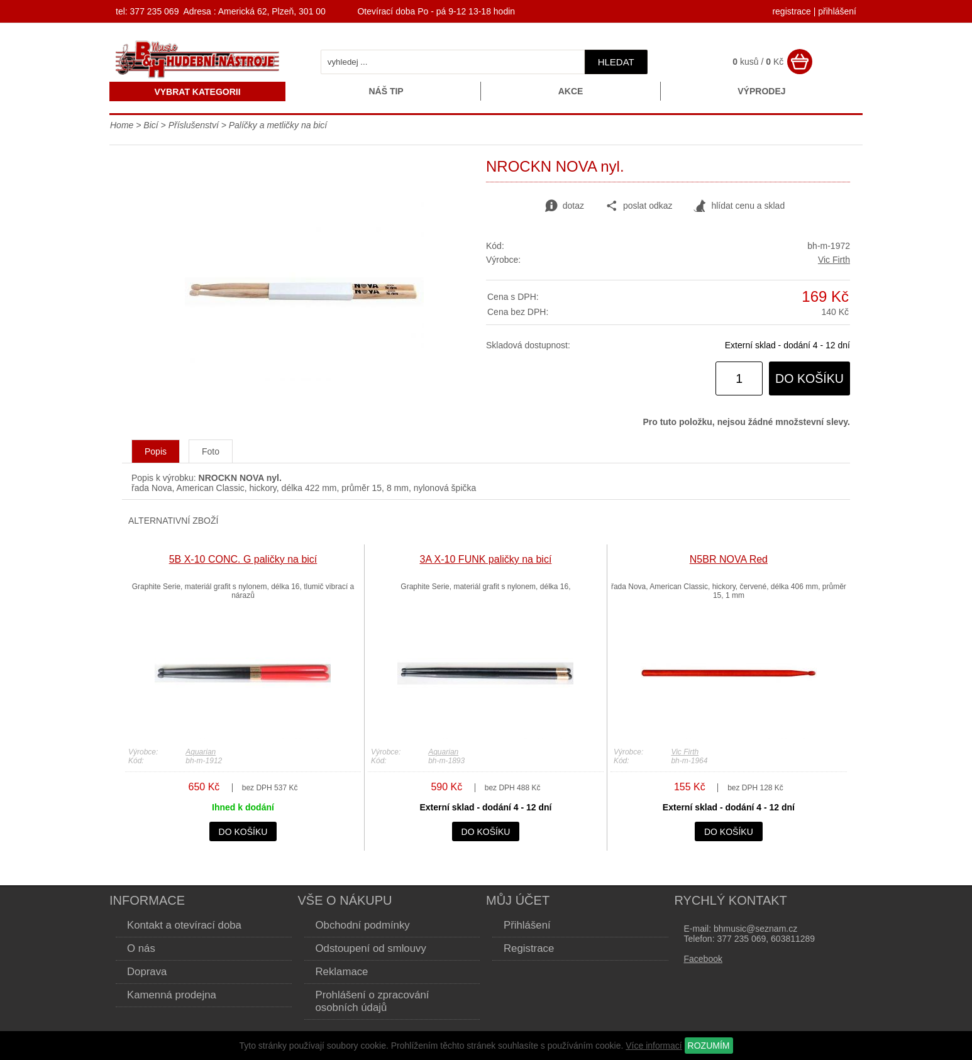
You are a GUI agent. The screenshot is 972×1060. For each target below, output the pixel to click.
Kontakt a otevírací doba (184, 925)
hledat (616, 62)
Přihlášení (527, 925)
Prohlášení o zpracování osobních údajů (372, 1001)
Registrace (529, 948)
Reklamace (342, 972)
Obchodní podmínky (363, 925)
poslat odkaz (639, 206)
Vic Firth (834, 260)
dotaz (564, 206)
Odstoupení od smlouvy (371, 948)
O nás (141, 948)
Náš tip (385, 91)
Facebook (703, 959)
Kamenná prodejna (171, 995)
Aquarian (200, 752)
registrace (791, 11)
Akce (570, 91)
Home (121, 125)
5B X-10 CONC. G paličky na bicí (243, 559)
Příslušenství (193, 125)
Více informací (654, 1046)
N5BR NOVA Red (729, 559)
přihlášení (837, 11)
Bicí (150, 125)
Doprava (147, 972)
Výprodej (761, 91)
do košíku (809, 378)
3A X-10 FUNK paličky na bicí (485, 559)
